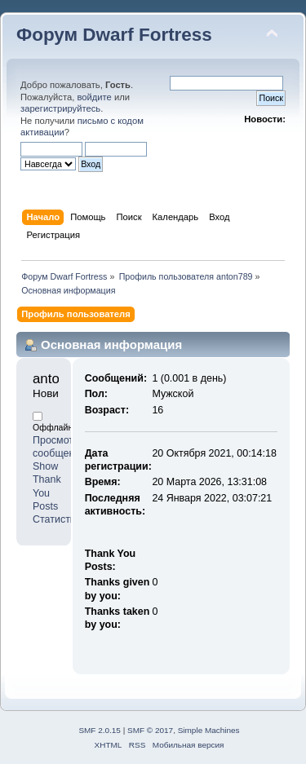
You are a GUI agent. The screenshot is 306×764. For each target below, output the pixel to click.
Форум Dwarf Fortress (114, 34)
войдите (94, 97)
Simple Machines (209, 730)
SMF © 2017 (150, 730)
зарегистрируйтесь (60, 108)
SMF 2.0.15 (99, 730)
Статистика (59, 519)
